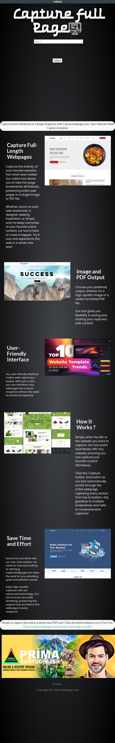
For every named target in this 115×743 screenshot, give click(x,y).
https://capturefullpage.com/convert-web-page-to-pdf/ (57, 626)
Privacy (57, 684)
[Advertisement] (57, 92)
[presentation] (58, 50)
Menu (57, 1)
